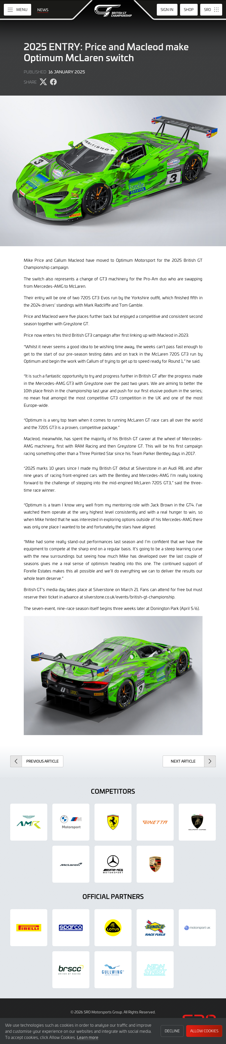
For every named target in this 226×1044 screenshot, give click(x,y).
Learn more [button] (87, 1037)
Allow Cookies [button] (204, 1030)
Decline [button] (172, 1030)
